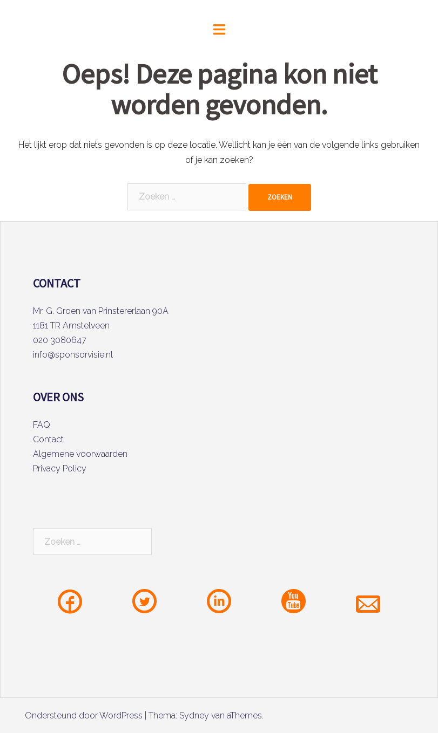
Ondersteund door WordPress (84, 715)
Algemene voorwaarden (80, 454)
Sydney (194, 715)
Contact (48, 439)
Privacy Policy (59, 468)
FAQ (41, 425)
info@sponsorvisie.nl (73, 355)
